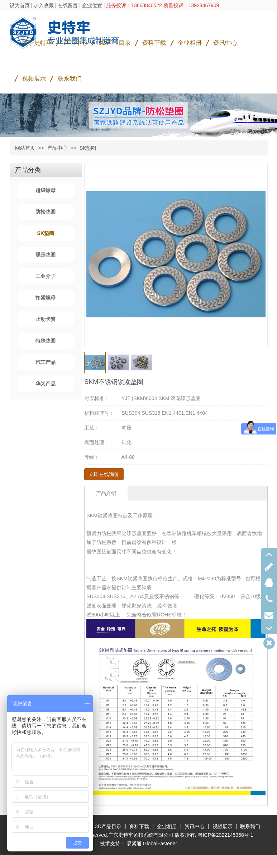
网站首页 (25, 148)
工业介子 (45, 276)
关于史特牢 (37, 42)
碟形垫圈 (45, 255)
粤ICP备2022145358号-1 (226, 835)
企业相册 (189, 42)
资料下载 (154, 42)
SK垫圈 (88, 148)
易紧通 (134, 843)
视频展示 (34, 78)
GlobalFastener (160, 843)
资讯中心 (225, 42)
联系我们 (69, 78)
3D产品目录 (115, 42)
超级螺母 (45, 190)
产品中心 (75, 42)
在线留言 (68, 5)
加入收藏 (44, 5)
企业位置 (92, 5)
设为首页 (20, 5)
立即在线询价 (104, 474)
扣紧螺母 (45, 298)
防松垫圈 (45, 212)
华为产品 (45, 383)
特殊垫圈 (45, 341)
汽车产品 (45, 362)
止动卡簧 (45, 319)
